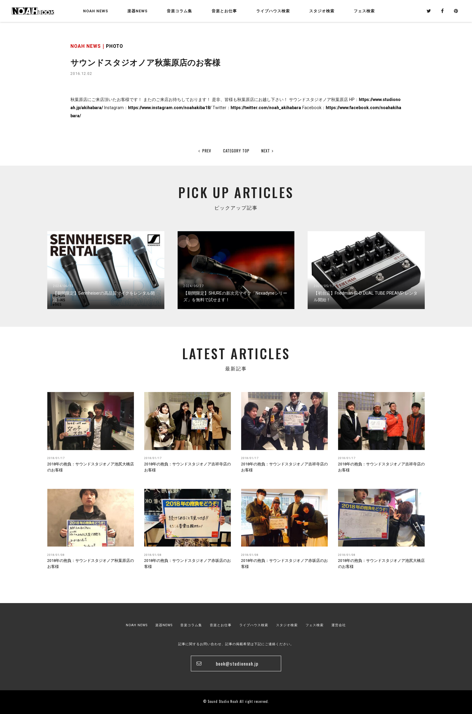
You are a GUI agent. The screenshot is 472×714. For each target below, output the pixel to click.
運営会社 (338, 625)
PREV (204, 151)
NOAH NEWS (95, 11)
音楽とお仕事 (220, 625)
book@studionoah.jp (237, 663)
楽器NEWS (137, 11)
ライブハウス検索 (253, 625)
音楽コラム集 (179, 11)
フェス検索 (315, 625)
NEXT (267, 151)
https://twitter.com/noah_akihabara (266, 107)
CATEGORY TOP (236, 151)
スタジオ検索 (287, 625)
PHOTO (114, 46)
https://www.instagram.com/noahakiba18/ (169, 107)
